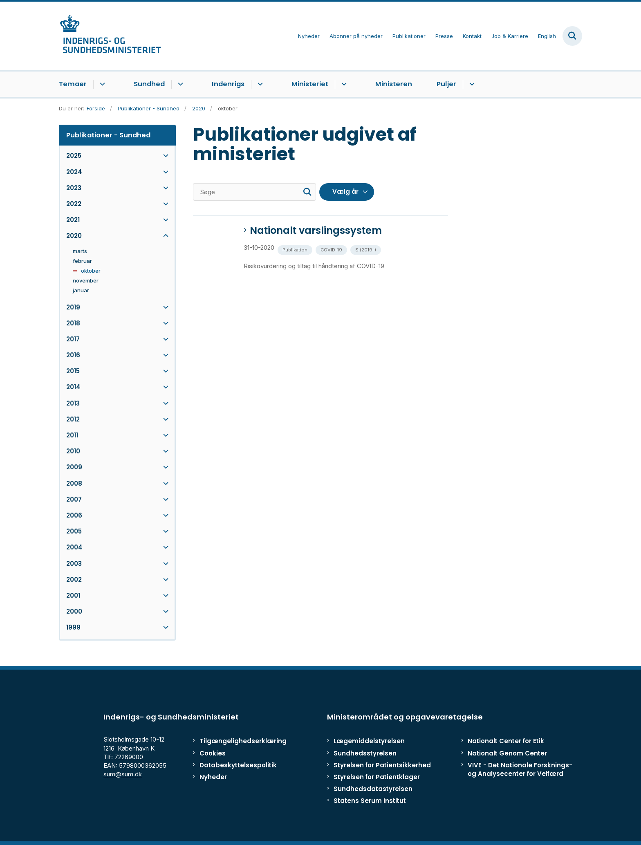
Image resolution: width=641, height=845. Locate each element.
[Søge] (254, 192)
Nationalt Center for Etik (506, 741)
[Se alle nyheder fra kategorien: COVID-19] (332, 249)
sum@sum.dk (122, 774)
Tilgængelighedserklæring (234, 741)
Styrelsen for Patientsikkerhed (382, 765)
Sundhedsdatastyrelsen (373, 788)
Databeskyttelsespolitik (234, 765)
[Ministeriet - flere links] (343, 84)
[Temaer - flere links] (101, 84)
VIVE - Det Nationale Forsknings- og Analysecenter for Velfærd (520, 769)
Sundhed (149, 84)
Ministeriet (309, 84)
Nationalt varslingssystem (316, 230)
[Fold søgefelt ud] (572, 36)
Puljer (446, 84)
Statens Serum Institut (370, 800)
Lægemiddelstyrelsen (369, 741)
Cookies (212, 753)
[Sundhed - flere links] (179, 84)
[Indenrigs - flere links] (259, 84)
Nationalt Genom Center (507, 753)
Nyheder (213, 777)
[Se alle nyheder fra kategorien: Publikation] (296, 249)
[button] (163, 155)
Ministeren (393, 84)
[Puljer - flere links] (471, 84)
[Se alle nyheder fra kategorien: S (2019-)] (366, 249)
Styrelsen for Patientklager (377, 777)
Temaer (73, 84)
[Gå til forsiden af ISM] (110, 36)
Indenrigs (228, 84)
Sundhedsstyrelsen (365, 753)
